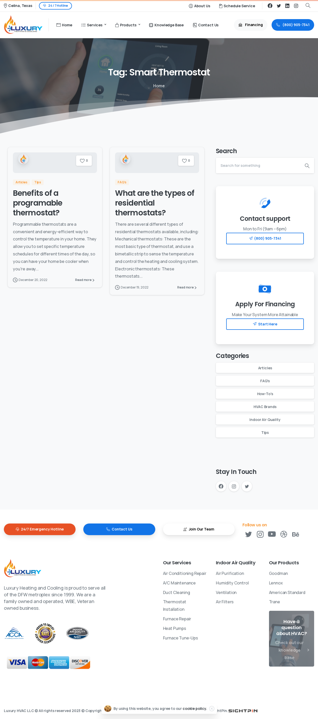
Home (158, 86)
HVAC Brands (265, 406)
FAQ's (265, 380)
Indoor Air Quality (264, 419)
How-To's (265, 393)
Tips (265, 432)
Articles (265, 367)
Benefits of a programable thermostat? (37, 203)
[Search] (258, 165)
